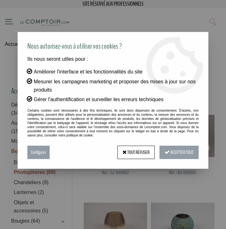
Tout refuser (136, 152)
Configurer (38, 152)
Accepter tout (179, 152)
